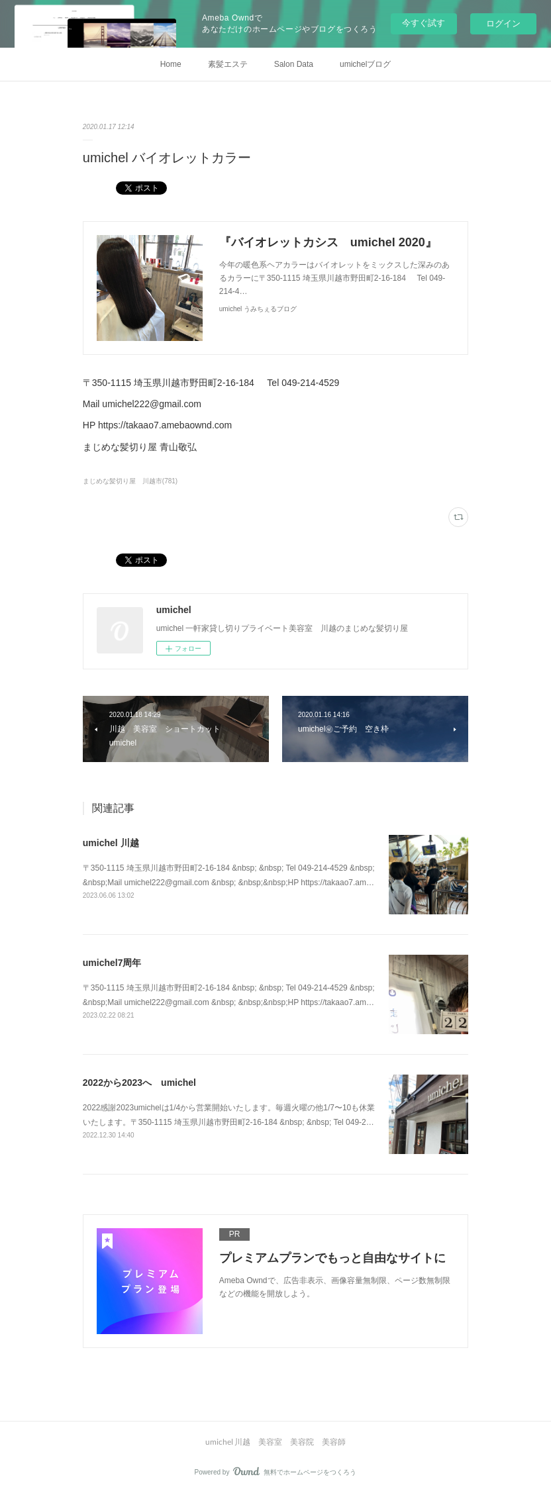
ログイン (503, 23)
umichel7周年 (112, 962)
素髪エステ (228, 64)
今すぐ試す (423, 23)
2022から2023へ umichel (139, 1082)
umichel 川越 (111, 843)
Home (170, 64)
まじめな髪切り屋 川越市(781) (130, 481)
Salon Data (293, 64)
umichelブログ (365, 64)
